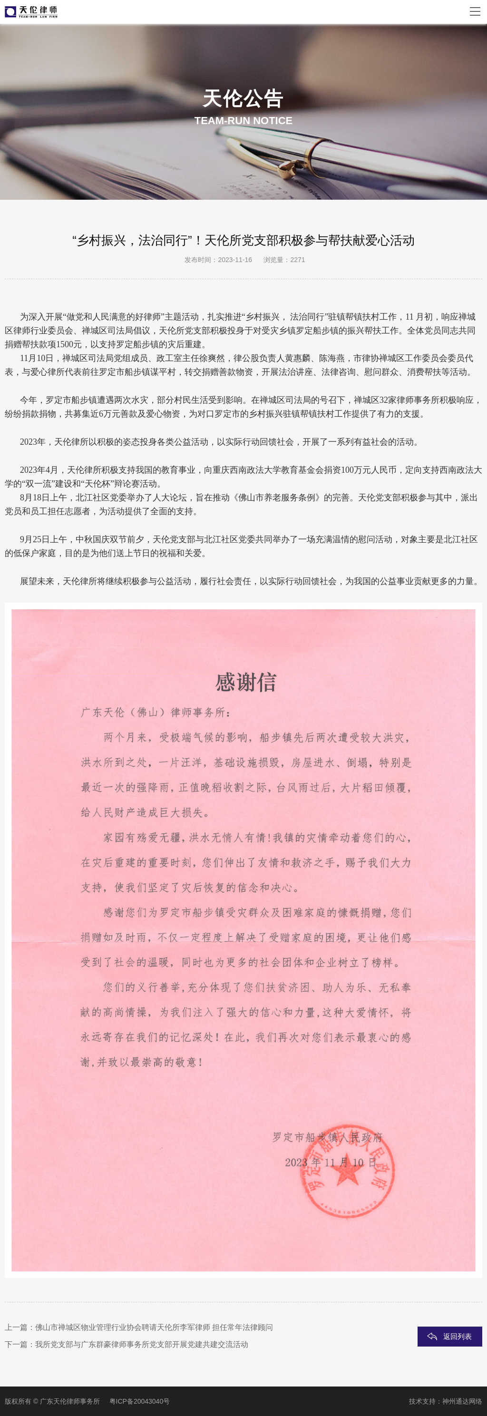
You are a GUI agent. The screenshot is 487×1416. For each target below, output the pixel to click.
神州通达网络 (462, 1401)
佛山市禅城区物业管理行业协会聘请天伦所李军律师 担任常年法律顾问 (154, 1327)
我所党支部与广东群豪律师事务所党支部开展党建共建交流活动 (141, 1344)
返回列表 (457, 1336)
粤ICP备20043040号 (139, 1401)
